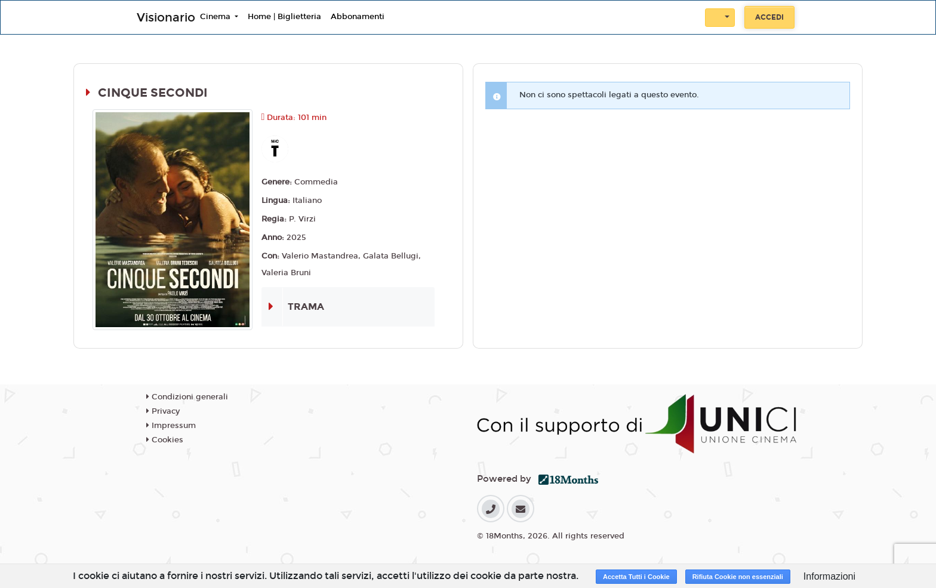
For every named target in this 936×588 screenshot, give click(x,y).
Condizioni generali (187, 397)
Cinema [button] (216, 16)
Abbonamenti (357, 16)
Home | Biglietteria (284, 16)
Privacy (163, 411)
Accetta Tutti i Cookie (636, 576)
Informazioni (829, 576)
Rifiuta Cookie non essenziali (737, 576)
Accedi (769, 17)
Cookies (164, 440)
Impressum (171, 425)
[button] (720, 17)
